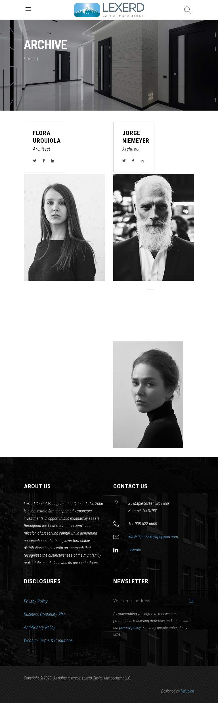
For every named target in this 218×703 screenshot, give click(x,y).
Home (29, 58)
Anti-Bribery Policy (39, 627)
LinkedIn (134, 549)
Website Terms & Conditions (48, 640)
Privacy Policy (36, 601)
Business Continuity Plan (45, 614)
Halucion (187, 691)
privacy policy (130, 627)
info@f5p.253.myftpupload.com (153, 536)
